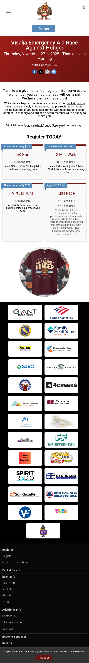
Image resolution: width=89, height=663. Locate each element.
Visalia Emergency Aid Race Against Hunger (44, 45)
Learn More (76, 651)
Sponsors (8, 628)
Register (7, 556)
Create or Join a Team (15, 562)
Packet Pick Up (11, 570)
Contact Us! (9, 616)
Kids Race (66, 193)
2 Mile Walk (66, 154)
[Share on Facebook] (34, 71)
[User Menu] (84, 7)
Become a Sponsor (14, 636)
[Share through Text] (54, 71)
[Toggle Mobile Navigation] (8, 12)
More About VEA (12, 622)
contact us (10, 113)
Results (6, 595)
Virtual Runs (23, 193)
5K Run (23, 154)
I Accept (44, 657)
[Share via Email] (47, 71)
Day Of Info (9, 583)
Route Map (8, 589)
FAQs (5, 601)
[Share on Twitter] (40, 71)
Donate (44, 29)
